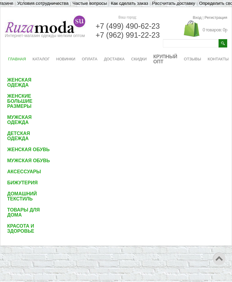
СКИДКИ (139, 59)
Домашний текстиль (22, 196)
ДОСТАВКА (114, 59)
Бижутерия (22, 182)
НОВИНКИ (65, 59)
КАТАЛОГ (41, 59)
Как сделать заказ (129, 3)
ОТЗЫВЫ (192, 59)
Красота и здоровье (20, 228)
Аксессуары (24, 171)
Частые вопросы (89, 3)
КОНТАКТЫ (218, 59)
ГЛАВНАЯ (17, 59)
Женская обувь (28, 149)
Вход (197, 17)
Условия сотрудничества (43, 3)
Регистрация (215, 17)
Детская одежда (18, 136)
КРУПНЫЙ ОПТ (165, 59)
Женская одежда (19, 82)
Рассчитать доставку (173, 3)
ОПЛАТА (89, 59)
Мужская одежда (19, 120)
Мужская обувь (28, 160)
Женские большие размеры (20, 101)
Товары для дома (23, 212)
